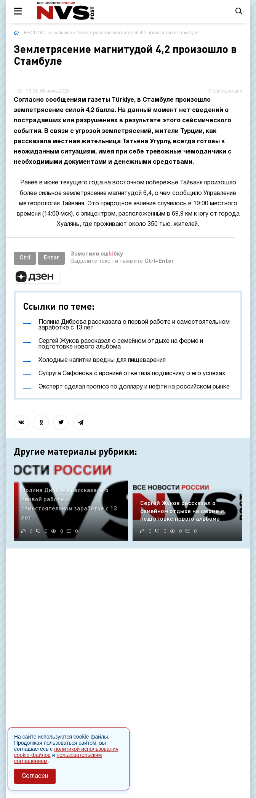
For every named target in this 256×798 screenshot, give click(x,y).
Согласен (35, 776)
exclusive (62, 33)
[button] (36, 277)
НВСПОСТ (36, 33)
